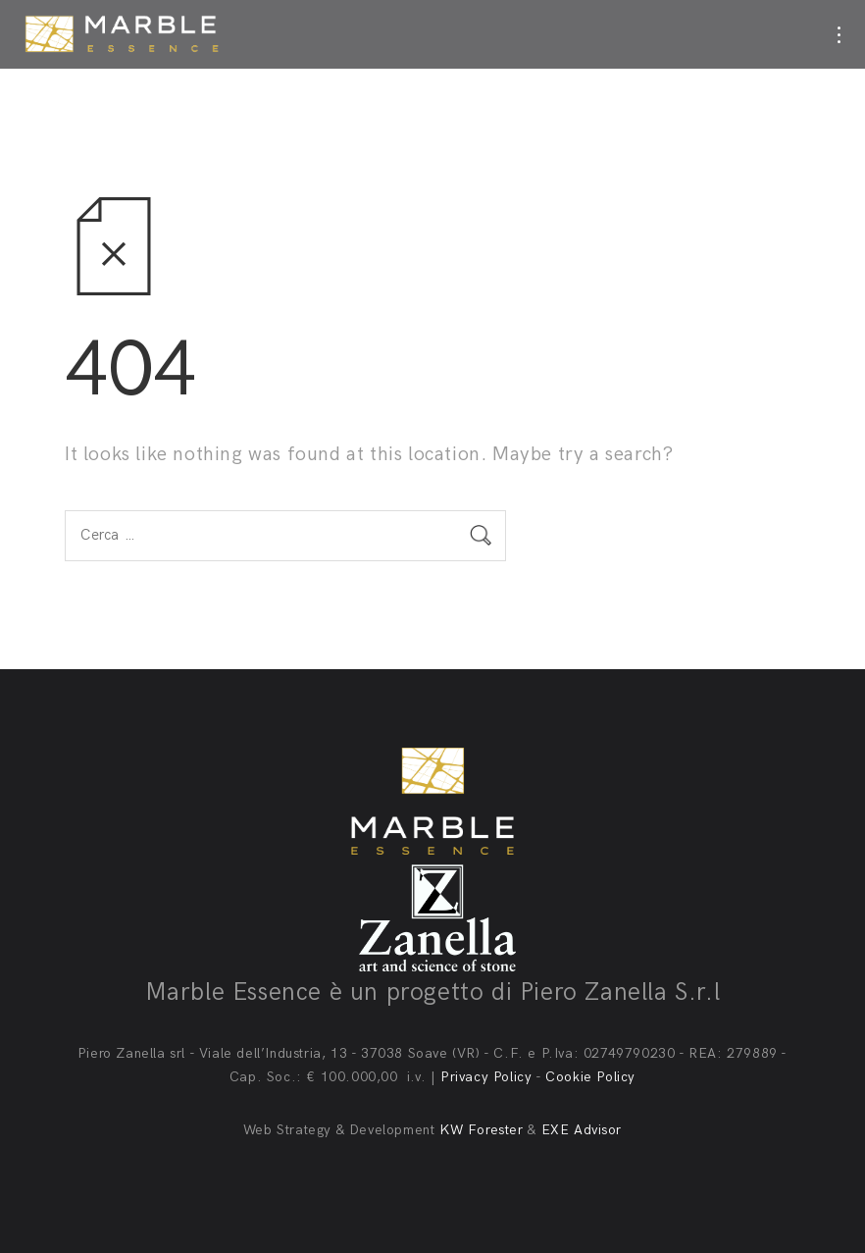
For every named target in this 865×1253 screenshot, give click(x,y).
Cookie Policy (590, 1077)
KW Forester (481, 1130)
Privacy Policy (486, 1077)
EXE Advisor (582, 1130)
